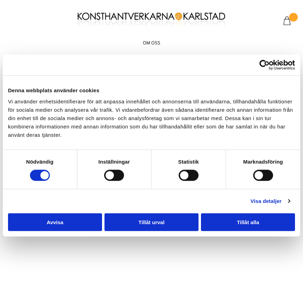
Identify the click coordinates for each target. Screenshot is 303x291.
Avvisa (55, 222)
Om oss (151, 43)
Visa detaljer (265, 201)
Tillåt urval (152, 222)
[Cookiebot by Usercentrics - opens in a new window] (264, 65)
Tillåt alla (248, 222)
